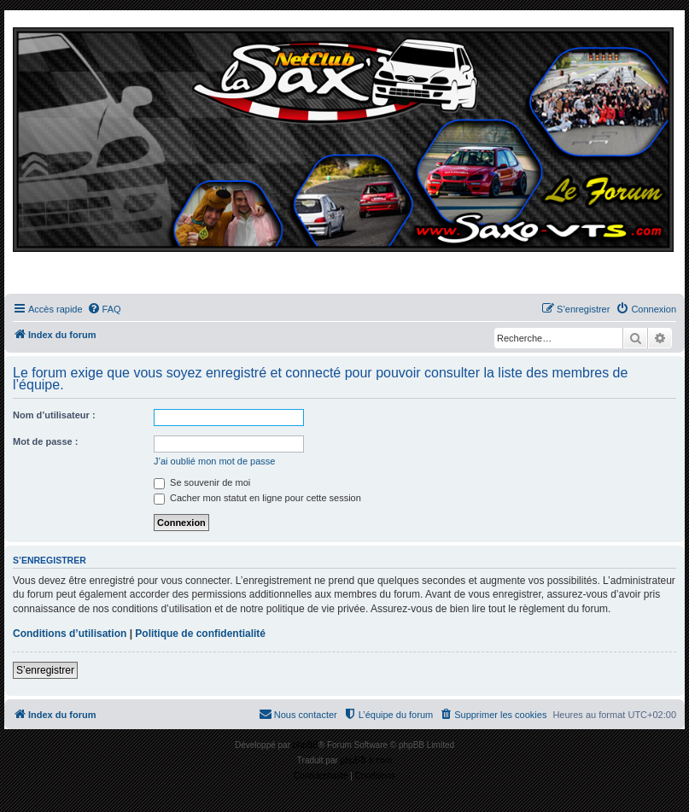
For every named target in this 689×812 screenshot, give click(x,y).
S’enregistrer (45, 670)
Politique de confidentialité (200, 634)
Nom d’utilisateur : (54, 415)
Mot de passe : (45, 441)
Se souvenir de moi (202, 482)
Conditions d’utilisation (69, 634)
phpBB (305, 745)
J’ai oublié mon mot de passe (214, 461)
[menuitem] (104, 309)
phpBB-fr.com (367, 760)
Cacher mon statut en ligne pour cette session (257, 498)
